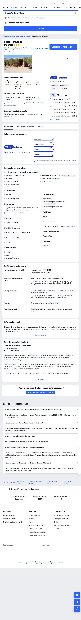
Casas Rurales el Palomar (13, 43)
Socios (56, 522)
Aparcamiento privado (49, 178)
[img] (18, 64)
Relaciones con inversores (62, 515)
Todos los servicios (10, 106)
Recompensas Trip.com (61, 519)
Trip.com (5, 482)
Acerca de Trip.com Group (37, 535)
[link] (54, 3)
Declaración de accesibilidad (37, 532)
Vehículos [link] (44, 8)
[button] (59, 3)
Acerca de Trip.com (34, 515)
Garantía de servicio (9, 519)
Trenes (35, 8)
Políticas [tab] (41, 127)
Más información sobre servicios (13, 522)
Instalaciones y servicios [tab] (25, 127)
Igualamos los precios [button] (41, 48)
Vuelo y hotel (25, 8)
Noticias (31, 519)
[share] (77, 602)
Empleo (31, 522)
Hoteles (14, 8)
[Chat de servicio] (77, 609)
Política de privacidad (35, 529)
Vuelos (5, 8)
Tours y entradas (57, 8)
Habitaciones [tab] (9, 127)
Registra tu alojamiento (61, 525)
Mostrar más (8, 116)
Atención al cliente (9, 515)
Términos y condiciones (36, 525)
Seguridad (57, 529)
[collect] (77, 595)
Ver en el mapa (55, 119)
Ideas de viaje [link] (71, 8)
